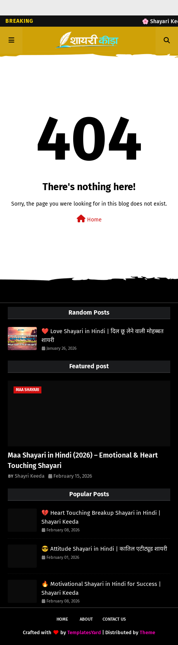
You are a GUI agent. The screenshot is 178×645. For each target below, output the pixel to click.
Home (89, 219)
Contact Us (114, 619)
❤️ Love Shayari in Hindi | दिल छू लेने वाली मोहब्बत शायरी (102, 336)
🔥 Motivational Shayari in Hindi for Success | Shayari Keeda (101, 588)
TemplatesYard (84, 632)
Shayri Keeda (29, 476)
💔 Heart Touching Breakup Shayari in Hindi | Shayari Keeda (101, 517)
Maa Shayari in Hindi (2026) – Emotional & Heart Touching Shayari (83, 460)
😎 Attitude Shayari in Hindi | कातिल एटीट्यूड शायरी (104, 548)
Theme (147, 632)
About (86, 619)
